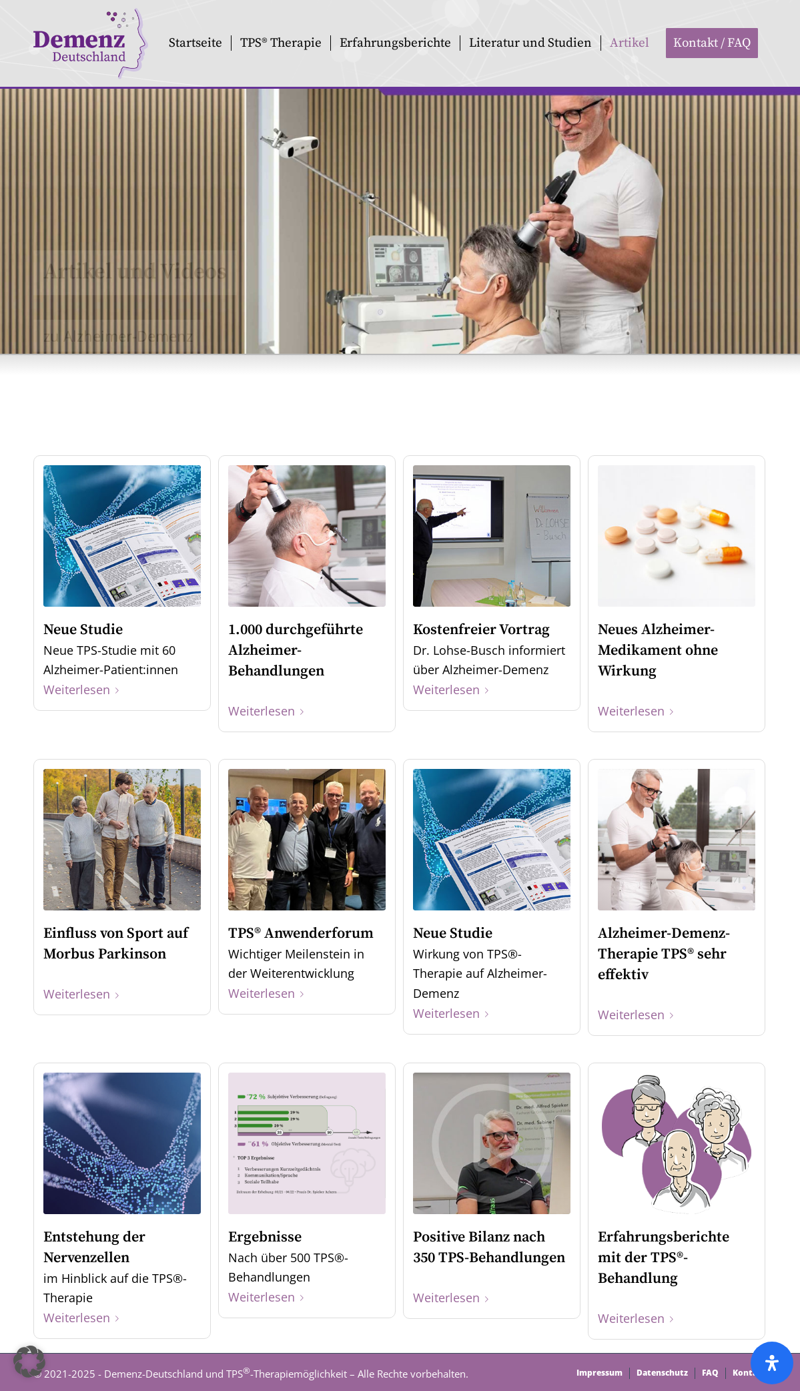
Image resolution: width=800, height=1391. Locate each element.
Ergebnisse (265, 1237)
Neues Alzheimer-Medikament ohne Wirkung (658, 650)
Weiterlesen (83, 689)
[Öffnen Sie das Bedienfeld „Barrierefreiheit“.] (772, 1363)
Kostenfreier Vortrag (481, 630)
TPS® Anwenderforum (301, 933)
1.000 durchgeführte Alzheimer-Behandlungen (295, 650)
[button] (29, 1361)
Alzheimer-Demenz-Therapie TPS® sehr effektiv (664, 954)
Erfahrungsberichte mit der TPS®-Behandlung (663, 1258)
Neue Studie (83, 630)
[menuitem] (195, 43)
